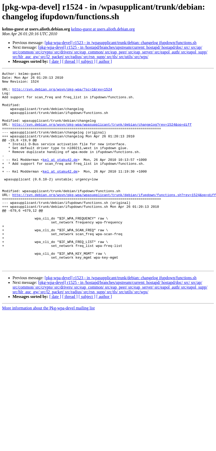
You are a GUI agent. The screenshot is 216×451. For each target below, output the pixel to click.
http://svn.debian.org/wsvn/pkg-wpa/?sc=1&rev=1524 (62, 93)
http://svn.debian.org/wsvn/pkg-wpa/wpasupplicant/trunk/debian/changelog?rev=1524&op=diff (101, 135)
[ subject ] (87, 61)
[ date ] (55, 61)
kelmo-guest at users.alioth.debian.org (103, 29)
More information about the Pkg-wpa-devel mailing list (48, 347)
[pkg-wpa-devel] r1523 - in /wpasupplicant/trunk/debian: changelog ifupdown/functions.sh (121, 42)
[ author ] (104, 61)
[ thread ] (70, 61)
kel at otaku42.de (60, 177)
